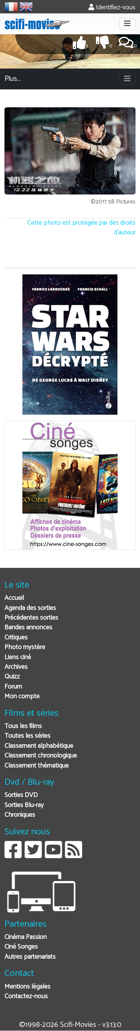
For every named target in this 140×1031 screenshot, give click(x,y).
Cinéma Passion (25, 937)
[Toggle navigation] (127, 24)
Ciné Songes (21, 947)
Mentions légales (27, 986)
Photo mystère (24, 647)
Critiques (16, 637)
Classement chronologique (40, 755)
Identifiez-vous (112, 7)
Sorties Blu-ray (24, 805)
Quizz (12, 676)
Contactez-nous (26, 996)
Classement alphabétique (38, 746)
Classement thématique (36, 765)
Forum (13, 686)
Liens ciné (17, 657)
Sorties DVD (21, 795)
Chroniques (19, 815)
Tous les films (23, 726)
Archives (16, 667)
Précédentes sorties (31, 618)
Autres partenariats (30, 957)
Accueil (14, 598)
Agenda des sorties (30, 608)
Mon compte (22, 696)
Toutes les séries (27, 736)
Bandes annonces (28, 627)
